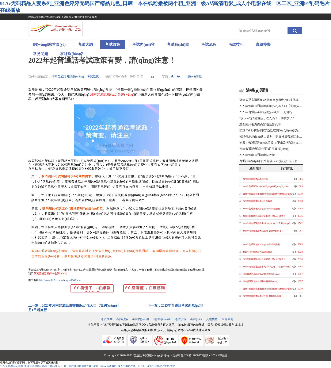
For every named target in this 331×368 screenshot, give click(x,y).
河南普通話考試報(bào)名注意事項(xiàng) (261, 274)
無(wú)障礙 (194, 76)
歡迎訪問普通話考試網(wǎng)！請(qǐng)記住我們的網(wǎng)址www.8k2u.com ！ (63, 20)
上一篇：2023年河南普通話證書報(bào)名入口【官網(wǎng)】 (74, 305)
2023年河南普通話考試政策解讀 (257, 201)
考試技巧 (236, 44)
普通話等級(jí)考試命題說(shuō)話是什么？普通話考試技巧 (271, 161)
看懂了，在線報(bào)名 (92, 288)
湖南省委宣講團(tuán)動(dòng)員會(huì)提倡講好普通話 (271, 99)
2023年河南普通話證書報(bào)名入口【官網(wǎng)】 (271, 106)
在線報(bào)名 (72, 54)
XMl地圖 (221, 355)
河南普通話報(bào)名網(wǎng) (112, 94)
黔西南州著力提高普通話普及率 (260, 124)
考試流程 (208, 44)
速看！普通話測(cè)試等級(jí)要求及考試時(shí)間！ (271, 142)
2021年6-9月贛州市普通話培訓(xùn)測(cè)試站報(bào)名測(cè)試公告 (271, 130)
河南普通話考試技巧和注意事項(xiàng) (264, 148)
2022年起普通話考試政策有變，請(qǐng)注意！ (264, 216)
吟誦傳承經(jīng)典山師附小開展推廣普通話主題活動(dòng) (271, 136)
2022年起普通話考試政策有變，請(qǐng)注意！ (264, 259)
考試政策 (112, 44)
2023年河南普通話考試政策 (257, 155)
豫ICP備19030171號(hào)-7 (198, 355)
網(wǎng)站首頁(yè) (49, 44)
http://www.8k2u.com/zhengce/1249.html (60, 280)
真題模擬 (263, 44)
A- (178, 76)
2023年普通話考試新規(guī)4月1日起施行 (265, 112)
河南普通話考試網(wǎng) (68, 76)
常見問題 (40, 54)
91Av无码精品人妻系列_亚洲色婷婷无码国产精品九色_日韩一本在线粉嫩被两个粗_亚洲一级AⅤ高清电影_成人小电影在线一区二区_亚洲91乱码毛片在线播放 (87, 366)
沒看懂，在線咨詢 (145, 287)
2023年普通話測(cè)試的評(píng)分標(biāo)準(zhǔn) (266, 186)
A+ (173, 76)
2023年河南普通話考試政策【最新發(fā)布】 (263, 231)
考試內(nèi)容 (143, 44)
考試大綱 (85, 44)
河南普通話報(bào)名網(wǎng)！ (50, 273)
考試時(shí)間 (178, 44)
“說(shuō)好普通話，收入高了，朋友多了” (266, 118)
